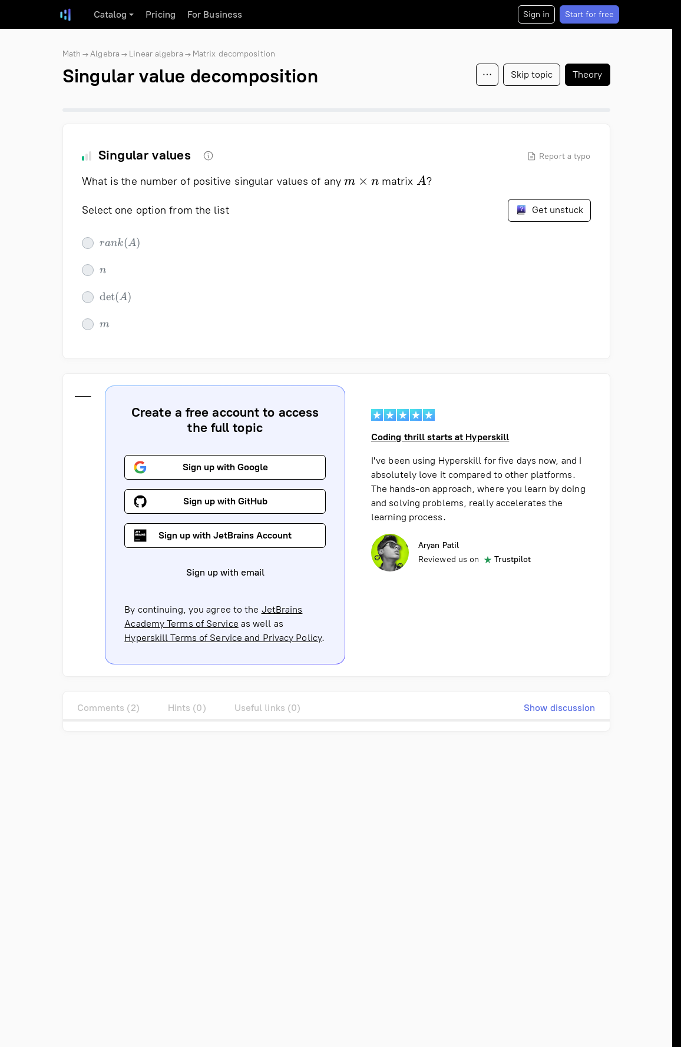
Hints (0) (187, 707)
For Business (214, 14)
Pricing (161, 14)
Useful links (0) (267, 707)
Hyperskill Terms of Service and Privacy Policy (223, 637)
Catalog (110, 14)
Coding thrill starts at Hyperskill (439, 437)
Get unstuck (549, 209)
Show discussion (560, 707)
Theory (588, 74)
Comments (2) (108, 707)
